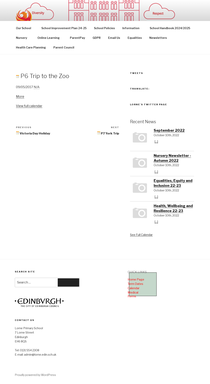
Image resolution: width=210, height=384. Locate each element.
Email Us (114, 37)
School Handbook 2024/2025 (170, 28)
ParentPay (77, 37)
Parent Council (63, 47)
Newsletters (158, 37)
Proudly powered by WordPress (35, 375)
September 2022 (169, 130)
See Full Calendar (141, 234)
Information (132, 28)
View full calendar (29, 106)
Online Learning (50, 37)
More (20, 96)
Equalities (135, 37)
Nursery (23, 37)
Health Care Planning (31, 47)
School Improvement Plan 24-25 (63, 28)
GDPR (97, 37)
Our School (25, 28)
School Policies (104, 28)
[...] (156, 141)
